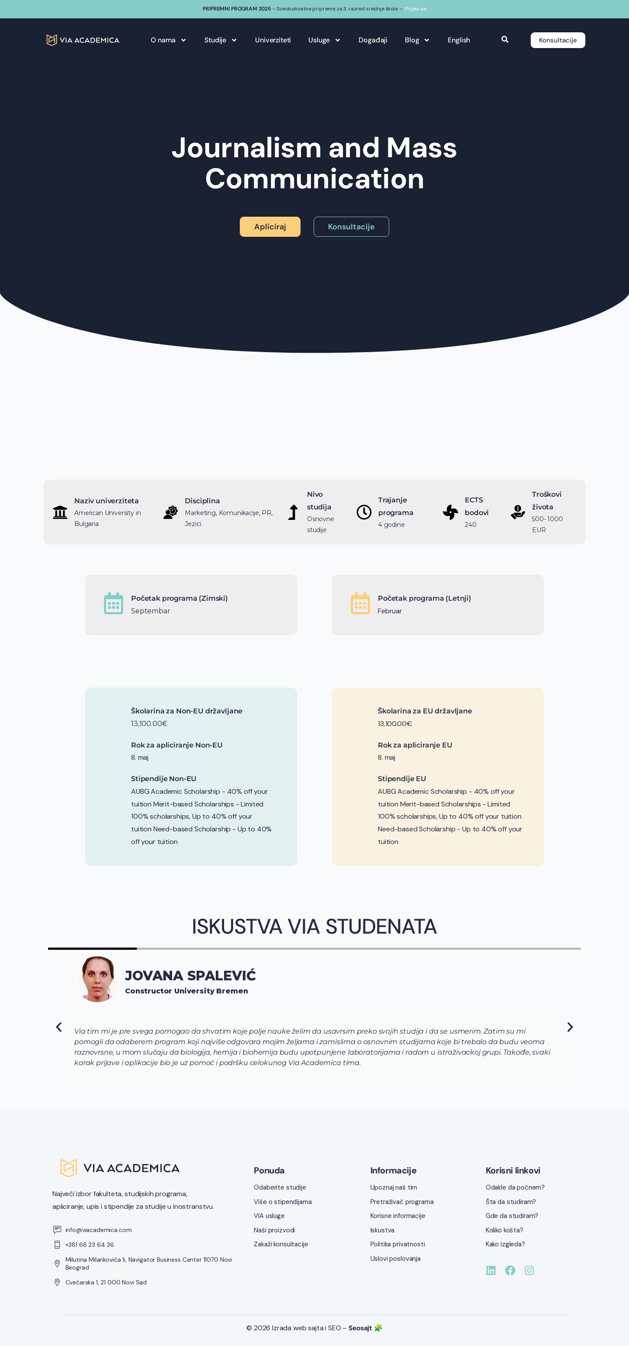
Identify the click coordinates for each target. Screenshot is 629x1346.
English (457, 40)
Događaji (370, 40)
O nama (167, 40)
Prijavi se (415, 8)
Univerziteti (271, 40)
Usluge (322, 40)
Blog (415, 40)
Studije (218, 40)
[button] (58, 1027)
